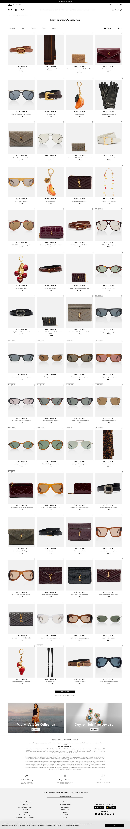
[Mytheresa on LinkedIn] (96, 814)
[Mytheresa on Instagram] (105, 814)
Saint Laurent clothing (66, 769)
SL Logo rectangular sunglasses (108, 331)
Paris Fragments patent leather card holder (21, 507)
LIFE (20, 4)
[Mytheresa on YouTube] (108, 814)
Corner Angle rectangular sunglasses (21, 377)
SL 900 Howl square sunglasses (108, 551)
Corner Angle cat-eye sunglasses (50, 420)
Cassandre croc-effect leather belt (79, 244)
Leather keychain (79, 114)
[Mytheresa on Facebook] (99, 814)
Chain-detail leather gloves (109, 114)
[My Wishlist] (118, 10)
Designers (15, 15)
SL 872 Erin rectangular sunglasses (21, 420)
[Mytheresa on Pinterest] (102, 814)
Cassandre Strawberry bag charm (21, 681)
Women (10, 4)
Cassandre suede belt (79, 681)
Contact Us (25, 804)
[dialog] (65, 825)
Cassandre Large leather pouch (21, 551)
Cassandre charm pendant (109, 201)
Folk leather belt (50, 114)
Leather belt (21, 69)
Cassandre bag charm (21, 288)
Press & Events (65, 809)
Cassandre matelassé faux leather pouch (50, 244)
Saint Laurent (21, 15)
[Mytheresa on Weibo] (111, 814)
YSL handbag (57, 762)
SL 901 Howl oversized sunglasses (79, 638)
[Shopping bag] (121, 9)
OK (115, 825)
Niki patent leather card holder (79, 594)
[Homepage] (16, 10)
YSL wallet (59, 761)
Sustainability (65, 807)
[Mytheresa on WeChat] (113, 814)
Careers (65, 812)
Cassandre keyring (50, 201)
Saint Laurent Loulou (63, 765)
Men (14, 4)
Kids (17, 4)
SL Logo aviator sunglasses (79, 464)
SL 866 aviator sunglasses (109, 420)
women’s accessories (86, 767)
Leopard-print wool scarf (108, 464)
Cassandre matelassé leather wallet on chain (79, 157)
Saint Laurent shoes (77, 769)
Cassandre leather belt (109, 157)
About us (65, 802)
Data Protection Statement (72, 825)
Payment (25, 809)
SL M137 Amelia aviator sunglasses (21, 114)
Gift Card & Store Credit (25, 807)
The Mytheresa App (65, 804)
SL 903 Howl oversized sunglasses (50, 638)
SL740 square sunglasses (21, 201)
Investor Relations (65, 815)
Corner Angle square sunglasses (50, 464)
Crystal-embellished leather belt (21, 331)
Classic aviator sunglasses (50, 157)
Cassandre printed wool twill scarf (50, 69)
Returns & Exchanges (25, 815)
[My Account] (116, 9)
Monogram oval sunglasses (21, 464)
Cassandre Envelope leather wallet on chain (79, 288)
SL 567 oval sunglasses (108, 288)
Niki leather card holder (79, 551)
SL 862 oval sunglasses (108, 638)
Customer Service (25, 802)
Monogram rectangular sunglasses (79, 420)
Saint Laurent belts (44, 758)
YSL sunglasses (51, 764)
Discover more (52, 769)
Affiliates (65, 817)
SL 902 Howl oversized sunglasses (50, 507)
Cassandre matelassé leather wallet (108, 594)
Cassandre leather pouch (108, 69)
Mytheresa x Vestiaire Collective (25, 817)
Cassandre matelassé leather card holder (79, 331)
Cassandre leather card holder (21, 157)
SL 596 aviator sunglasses (109, 244)
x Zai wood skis (50, 681)
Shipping (25, 812)
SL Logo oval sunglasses (50, 377)
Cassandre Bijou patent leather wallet (79, 507)
